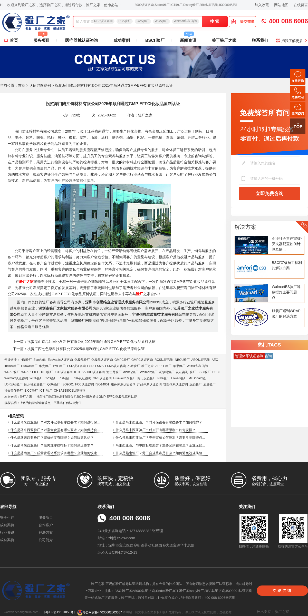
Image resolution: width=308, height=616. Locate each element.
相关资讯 (16, 416)
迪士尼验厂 (114, 372)
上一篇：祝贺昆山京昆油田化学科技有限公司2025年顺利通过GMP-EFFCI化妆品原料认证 (84, 342)
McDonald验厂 (198, 378)
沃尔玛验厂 (166, 372)
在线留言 (301, 5)
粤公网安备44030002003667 (99, 612)
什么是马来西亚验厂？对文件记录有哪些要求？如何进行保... (55, 422)
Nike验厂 (163, 378)
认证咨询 (182, 372)
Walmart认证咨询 (185, 21)
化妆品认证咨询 (102, 360)
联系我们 (260, 40)
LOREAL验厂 (13, 384)
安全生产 (7, 517)
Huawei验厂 (29, 366)
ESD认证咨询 (76, 366)
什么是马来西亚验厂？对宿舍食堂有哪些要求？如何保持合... (55, 430)
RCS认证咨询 (164, 360)
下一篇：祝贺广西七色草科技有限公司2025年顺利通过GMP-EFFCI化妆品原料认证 (79, 349)
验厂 (193, 372)
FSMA (99, 366)
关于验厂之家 (224, 40)
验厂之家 (147, 366)
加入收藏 (262, 5)
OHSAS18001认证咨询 (69, 390)
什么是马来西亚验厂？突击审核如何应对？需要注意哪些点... (160, 438)
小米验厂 (134, 366)
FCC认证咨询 (84, 384)
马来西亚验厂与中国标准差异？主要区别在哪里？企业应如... (160, 445)
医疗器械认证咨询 (81, 40)
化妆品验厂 (82, 360)
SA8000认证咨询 (93, 372)
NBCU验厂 (182, 360)
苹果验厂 (179, 366)
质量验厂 (209, 384)
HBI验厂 (26, 360)
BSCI (215, 372)
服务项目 (41, 39)
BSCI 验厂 (155, 40)
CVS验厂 (143, 21)
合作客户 (45, 525)
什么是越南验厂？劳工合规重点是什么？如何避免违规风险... (160, 453)
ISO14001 (102, 384)
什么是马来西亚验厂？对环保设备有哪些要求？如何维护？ (159, 422)
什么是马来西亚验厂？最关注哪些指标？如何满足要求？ (52, 445)
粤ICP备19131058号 (59, 612)
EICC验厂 (31, 390)
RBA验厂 (124, 21)
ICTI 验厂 (46, 390)
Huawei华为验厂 (124, 378)
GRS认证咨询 (102, 378)
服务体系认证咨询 (123, 384)
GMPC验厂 (122, 360)
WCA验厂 (161, 21)
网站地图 (281, 5)
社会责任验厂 (13, 390)
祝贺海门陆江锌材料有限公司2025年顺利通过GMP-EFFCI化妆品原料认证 (86, 397)
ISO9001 (68, 384)
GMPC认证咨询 (142, 360)
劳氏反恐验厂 (146, 378)
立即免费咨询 (269, 193)
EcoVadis (39, 360)
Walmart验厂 (148, 372)
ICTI (77, 372)
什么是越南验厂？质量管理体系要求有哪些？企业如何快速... (55, 453)
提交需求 (242, 21)
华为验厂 (45, 366)
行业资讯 (7, 532)
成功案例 (121, 40)
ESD (90, 366)
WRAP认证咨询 (197, 366)
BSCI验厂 (204, 372)
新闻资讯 (188, 39)
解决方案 (245, 227)
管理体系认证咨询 (175, 384)
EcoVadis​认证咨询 (60, 360)
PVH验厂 (59, 366)
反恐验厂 (195, 384)
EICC (36, 372)
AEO (215, 360)
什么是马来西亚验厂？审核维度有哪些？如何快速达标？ (52, 438)
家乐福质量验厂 (35, 384)
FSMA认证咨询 (115, 366)
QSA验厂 (53, 384)
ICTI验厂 (47, 372)
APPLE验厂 (163, 366)
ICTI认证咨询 (63, 372)
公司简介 (45, 540)
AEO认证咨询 (200, 360)
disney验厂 (130, 372)
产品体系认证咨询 (149, 384)
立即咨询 (282, 591)
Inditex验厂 (12, 366)
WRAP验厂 (12, 372)
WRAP (26, 372)
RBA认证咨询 (103, 21)
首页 (14, 40)
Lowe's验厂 (179, 378)
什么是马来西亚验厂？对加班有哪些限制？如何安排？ (156, 430)
